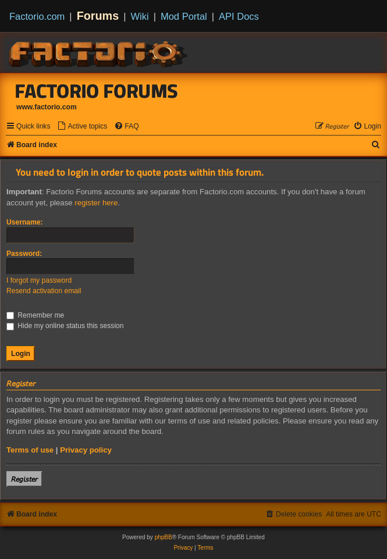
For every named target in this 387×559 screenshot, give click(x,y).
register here (96, 202)
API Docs (239, 16)
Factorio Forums (96, 90)
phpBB (163, 537)
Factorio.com (37, 16)
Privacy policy (86, 450)
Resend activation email (43, 291)
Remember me (35, 315)
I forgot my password (39, 280)
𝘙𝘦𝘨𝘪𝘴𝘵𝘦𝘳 (24, 479)
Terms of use (30, 450)
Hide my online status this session (65, 326)
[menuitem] (82, 126)
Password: (24, 254)
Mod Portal (184, 16)
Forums (98, 15)
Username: (24, 222)
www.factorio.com (46, 107)
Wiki (140, 16)
